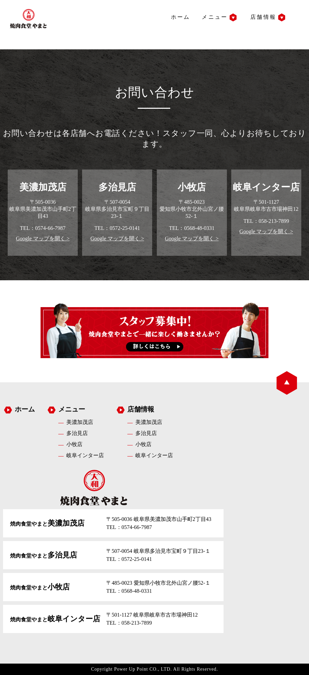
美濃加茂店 (79, 422)
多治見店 (77, 433)
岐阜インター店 (85, 455)
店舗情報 (263, 17)
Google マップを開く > (42, 238)
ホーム (180, 17)
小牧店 (74, 444)
